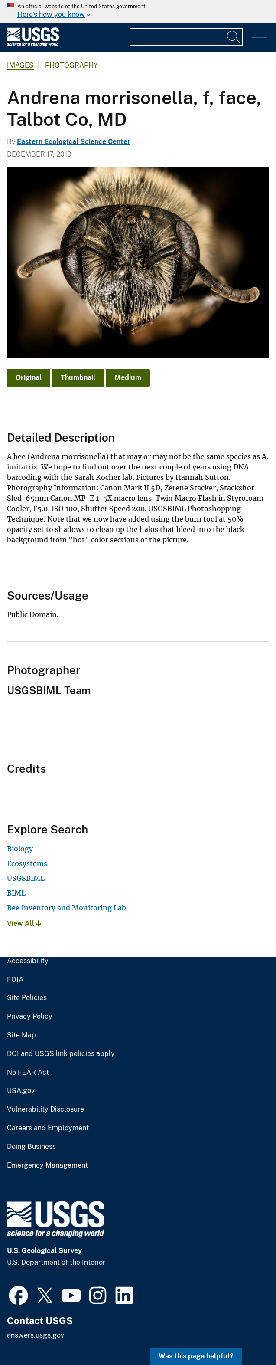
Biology (20, 848)
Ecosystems (27, 863)
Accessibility (28, 961)
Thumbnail (78, 378)
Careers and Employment (48, 1128)
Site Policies (27, 998)
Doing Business (31, 1147)
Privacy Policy (29, 1016)
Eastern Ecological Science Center (73, 142)
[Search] (234, 37)
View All (24, 923)
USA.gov (21, 1091)
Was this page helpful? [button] (196, 1356)
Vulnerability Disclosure (45, 1109)
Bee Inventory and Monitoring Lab (66, 907)
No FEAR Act (28, 1072)
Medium (127, 378)
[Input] (186, 37)
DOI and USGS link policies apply (61, 1054)
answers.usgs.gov (35, 1335)
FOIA (15, 980)
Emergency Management (47, 1165)
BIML (16, 893)
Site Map (21, 1035)
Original (29, 378)
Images (20, 65)
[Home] (33, 44)
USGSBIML (26, 878)
